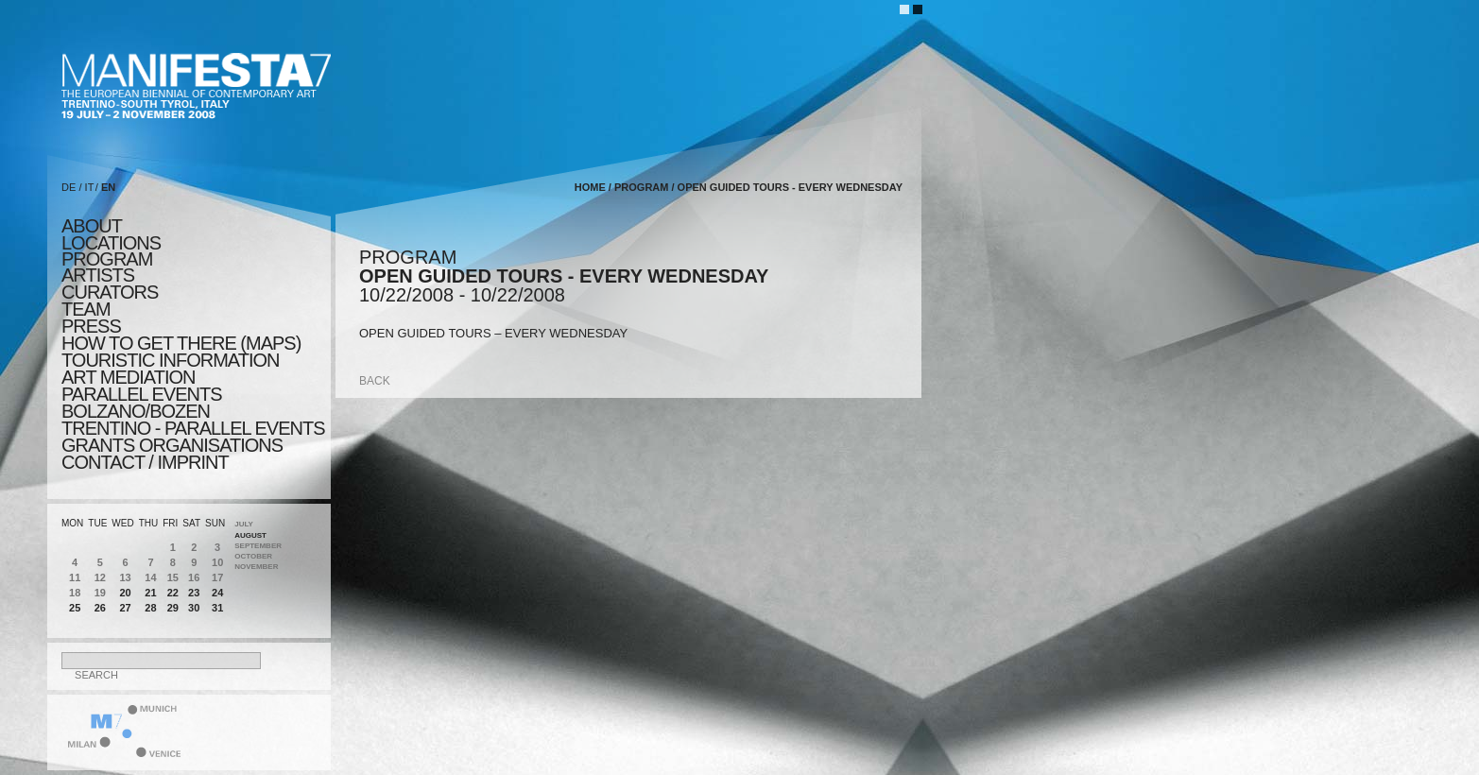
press (91, 326)
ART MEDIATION (128, 377)
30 (193, 607)
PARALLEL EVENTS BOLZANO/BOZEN (141, 403)
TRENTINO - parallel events (193, 428)
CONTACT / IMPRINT (145, 462)
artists (97, 275)
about (91, 225)
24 (217, 592)
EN (108, 187)
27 (124, 607)
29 (173, 607)
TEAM (86, 309)
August (250, 535)
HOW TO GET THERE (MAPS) (181, 343)
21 (150, 592)
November (256, 566)
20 (124, 592)
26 (100, 607)
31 (217, 607)
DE (68, 187)
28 (150, 607)
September (258, 546)
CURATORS (109, 292)
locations (111, 242)
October (253, 556)
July (243, 524)
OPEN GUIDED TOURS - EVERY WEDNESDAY (790, 187)
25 (74, 607)
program (106, 259)
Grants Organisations (172, 445)
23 (193, 592)
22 (173, 592)
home (590, 187)
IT (90, 187)
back (374, 381)
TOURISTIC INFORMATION (170, 360)
